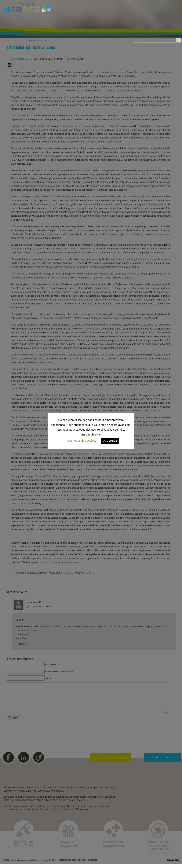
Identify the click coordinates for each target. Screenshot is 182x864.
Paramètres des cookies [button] (81, 440)
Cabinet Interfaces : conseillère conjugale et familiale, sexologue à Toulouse (27, 9)
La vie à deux (19, 40)
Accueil (9, 40)
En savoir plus (91, 434)
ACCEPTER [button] (110, 440)
